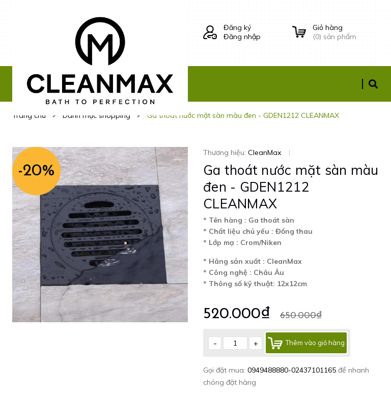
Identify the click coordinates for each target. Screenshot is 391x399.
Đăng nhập (242, 36)
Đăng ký (237, 27)
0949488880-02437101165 (292, 370)
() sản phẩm (346, 32)
